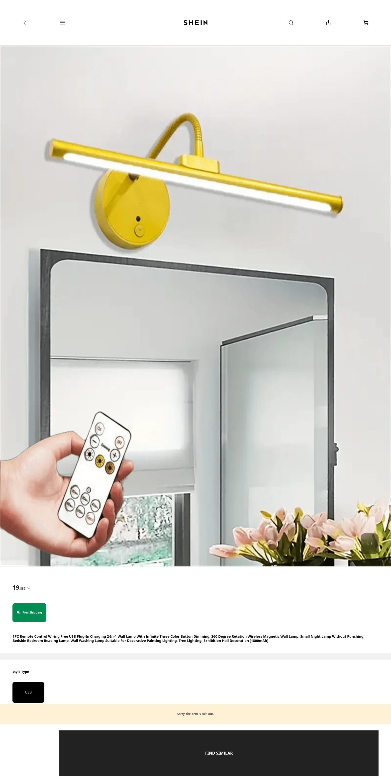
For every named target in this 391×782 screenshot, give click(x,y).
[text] (18, 587)
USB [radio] (28, 692)
